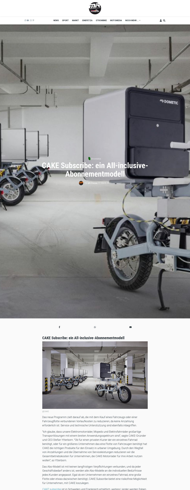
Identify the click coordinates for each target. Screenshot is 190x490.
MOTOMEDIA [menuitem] (116, 20)
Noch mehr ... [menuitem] (132, 21)
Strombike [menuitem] (101, 20)
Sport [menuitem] (65, 20)
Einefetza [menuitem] (87, 20)
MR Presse (92, 183)
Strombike (96, 158)
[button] (59, 327)
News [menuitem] (56, 20)
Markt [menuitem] (75, 20)
